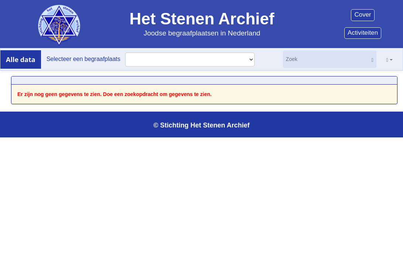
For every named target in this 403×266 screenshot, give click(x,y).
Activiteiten (363, 32)
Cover (362, 14)
